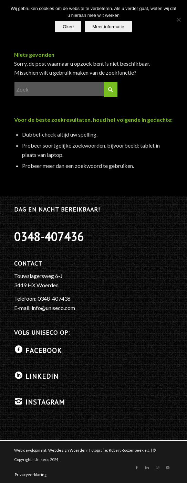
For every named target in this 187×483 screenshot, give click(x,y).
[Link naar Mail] (168, 467)
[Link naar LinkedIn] (147, 467)
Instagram (45, 402)
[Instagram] (18, 401)
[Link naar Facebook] (137, 467)
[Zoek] (65, 89)
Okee (68, 26)
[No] (178, 19)
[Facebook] (18, 349)
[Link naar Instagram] (157, 467)
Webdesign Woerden (67, 450)
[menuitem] (28, 474)
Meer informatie (108, 26)
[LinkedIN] (18, 375)
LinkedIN (42, 376)
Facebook (43, 350)
